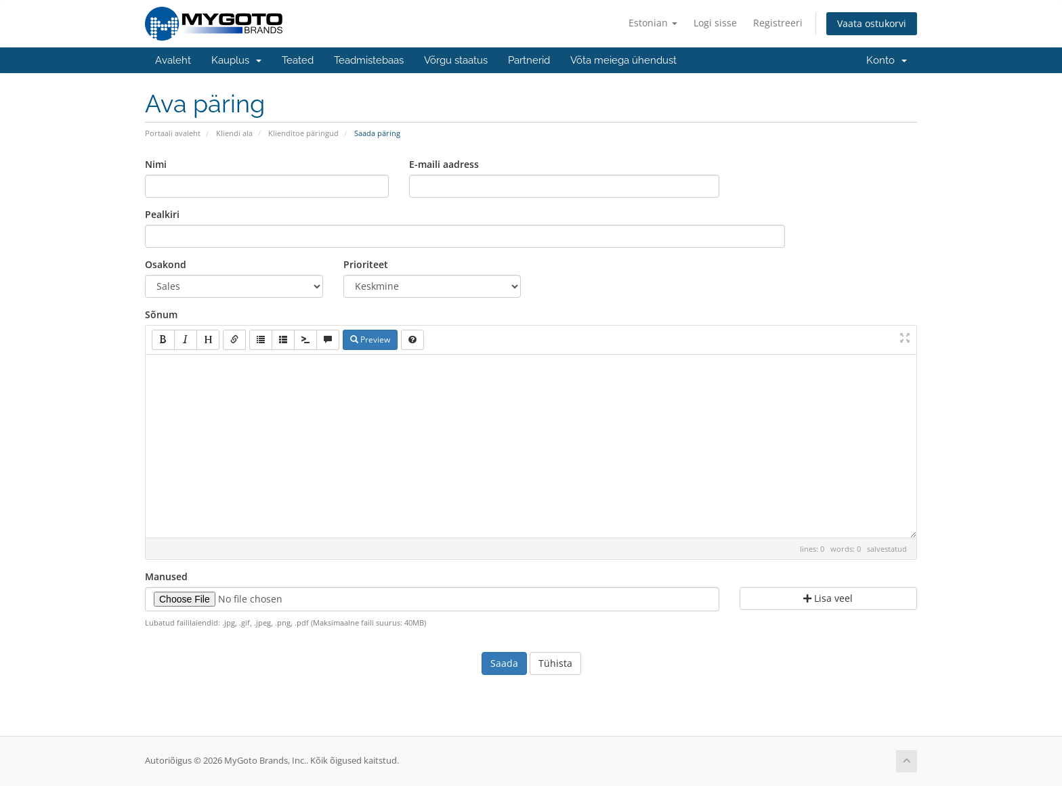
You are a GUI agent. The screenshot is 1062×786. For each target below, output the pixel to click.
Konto (886, 60)
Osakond (165, 264)
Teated (298, 60)
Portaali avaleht (172, 133)
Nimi (156, 164)
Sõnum (161, 314)
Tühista (555, 663)
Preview (370, 339)
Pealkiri (162, 214)
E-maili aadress (444, 164)
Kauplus (236, 60)
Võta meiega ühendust (623, 60)
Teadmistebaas (369, 60)
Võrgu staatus (456, 60)
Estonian (653, 22)
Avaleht (173, 60)
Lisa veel (828, 598)
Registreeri (778, 22)
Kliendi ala (234, 133)
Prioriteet (365, 264)
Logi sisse (715, 22)
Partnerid (529, 60)
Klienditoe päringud (303, 133)
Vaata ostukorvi (871, 23)
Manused (166, 576)
